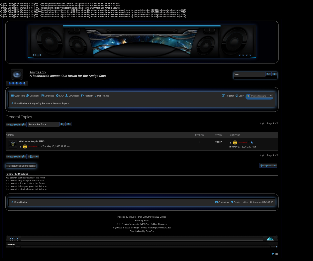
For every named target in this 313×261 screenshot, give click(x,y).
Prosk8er (150, 231)
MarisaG (33, 146)
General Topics (19, 117)
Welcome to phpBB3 (32, 141)
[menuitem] (33, 95)
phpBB (132, 217)
